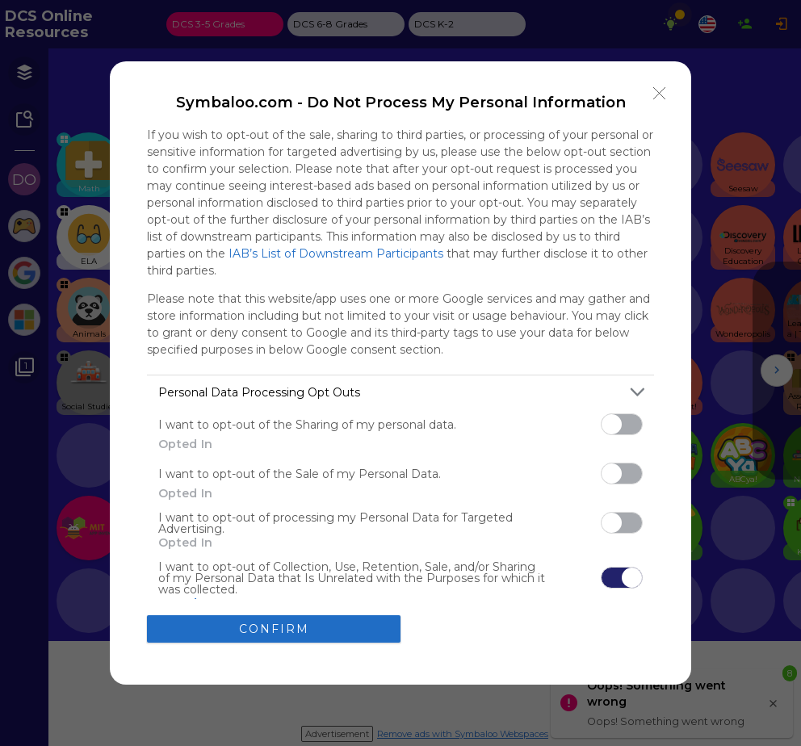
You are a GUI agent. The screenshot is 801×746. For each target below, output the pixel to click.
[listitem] (400, 392)
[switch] (622, 424)
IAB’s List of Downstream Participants (336, 253)
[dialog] (400, 372)
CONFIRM (274, 628)
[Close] (659, 93)
